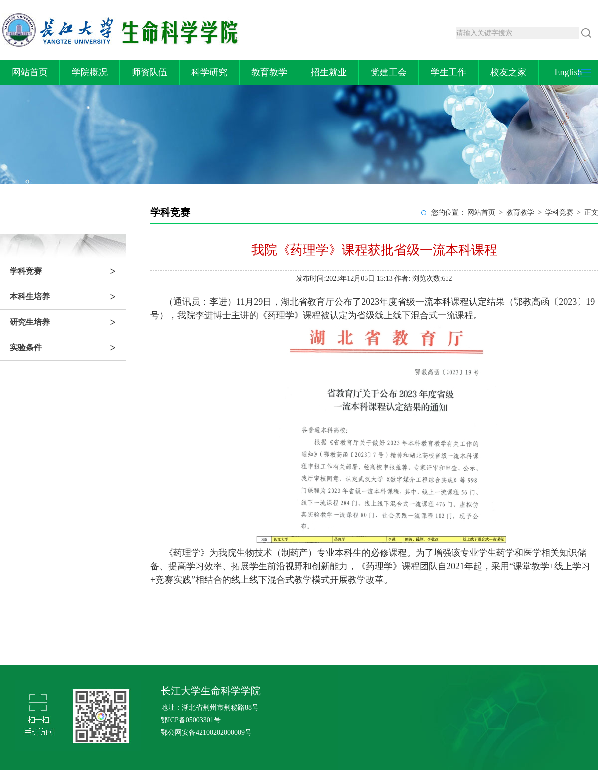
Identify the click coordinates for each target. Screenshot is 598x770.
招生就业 (329, 72)
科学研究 (209, 72)
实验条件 (68, 347)
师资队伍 (149, 72)
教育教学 (269, 72)
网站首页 (30, 72)
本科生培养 (68, 296)
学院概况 (90, 72)
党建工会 (389, 72)
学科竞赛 (68, 271)
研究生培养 (68, 322)
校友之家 (508, 72)
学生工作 (448, 72)
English (568, 72)
